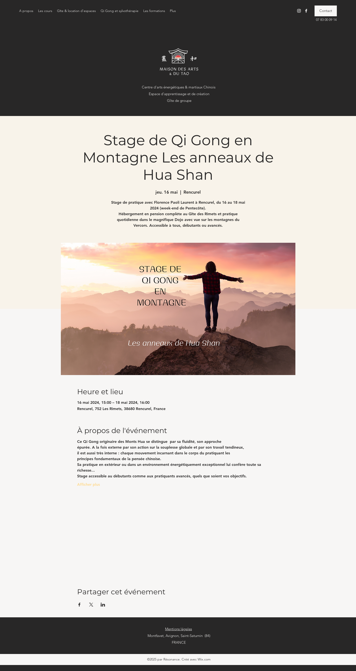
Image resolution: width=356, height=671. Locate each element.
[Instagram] (299, 10)
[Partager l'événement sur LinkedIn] (103, 605)
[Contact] (326, 11)
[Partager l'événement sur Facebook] (79, 605)
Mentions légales (178, 629)
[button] (26, 10)
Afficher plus (88, 484)
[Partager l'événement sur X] (91, 605)
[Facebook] (306, 10)
